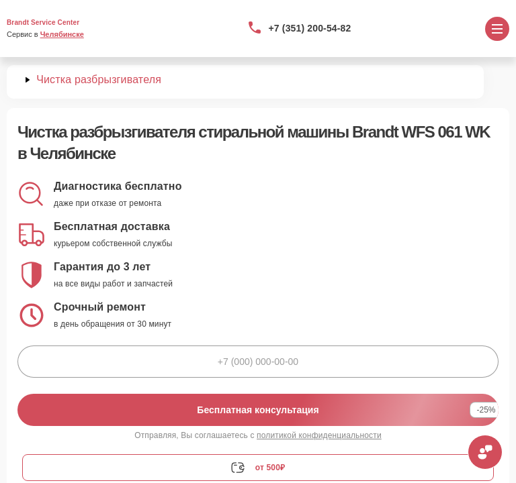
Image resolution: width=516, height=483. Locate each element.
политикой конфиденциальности (319, 435)
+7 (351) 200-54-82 (310, 28)
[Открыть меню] (497, 29)
